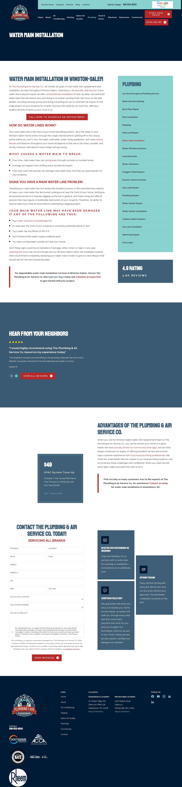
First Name (14, 510)
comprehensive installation (59, 94)
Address (13, 526)
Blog (78, 5)
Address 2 (14, 535)
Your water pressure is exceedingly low (32, 220)
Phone (12, 518)
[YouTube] (158, 658)
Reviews (69, 5)
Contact (86, 5)
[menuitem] (145, 93)
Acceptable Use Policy (58, 596)
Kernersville (77, 90)
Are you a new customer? (19, 559)
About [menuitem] (48, 17)
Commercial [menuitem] (137, 17)
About (63, 664)
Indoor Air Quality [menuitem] (80, 17)
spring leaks (51, 160)
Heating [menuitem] (70, 17)
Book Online (156, 22)
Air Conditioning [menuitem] (59, 17)
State (12, 551)
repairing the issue (18, 252)
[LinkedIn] (152, 664)
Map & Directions (95, 673)
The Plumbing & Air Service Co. (27, 86)
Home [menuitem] (40, 17)
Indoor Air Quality (68, 680)
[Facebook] (152, 658)
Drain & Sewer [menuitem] (101, 17)
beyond (93, 90)
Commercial (66, 691)
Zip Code (52, 551)
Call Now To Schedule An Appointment (57, 117)
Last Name (53, 510)
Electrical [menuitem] (112, 17)
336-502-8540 (130, 4)
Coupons (60, 5)
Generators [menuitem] (124, 17)
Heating (64, 675)
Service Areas (47, 5)
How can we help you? (19, 575)
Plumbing (65, 685)
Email (51, 518)
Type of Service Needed (19, 567)
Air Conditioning (67, 669)
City (11, 543)
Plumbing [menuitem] (92, 17)
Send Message (47, 619)
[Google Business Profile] (169, 658)
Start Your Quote (159, 14)
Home (63, 659)
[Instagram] (164, 658)
